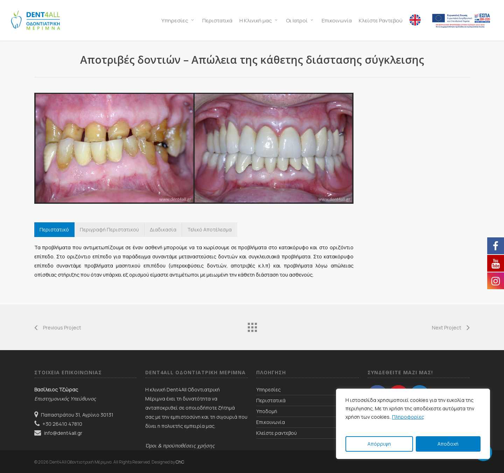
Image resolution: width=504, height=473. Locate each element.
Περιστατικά (271, 400)
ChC (180, 462)
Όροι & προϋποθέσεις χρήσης (180, 445)
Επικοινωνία (270, 422)
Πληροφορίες (408, 416)
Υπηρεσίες (268, 389)
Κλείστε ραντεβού (276, 433)
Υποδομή (266, 411)
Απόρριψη (379, 443)
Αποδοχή (448, 443)
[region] (413, 424)
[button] (54, 229)
